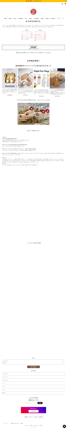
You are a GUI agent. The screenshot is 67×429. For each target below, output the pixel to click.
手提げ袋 (3, 392)
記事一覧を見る (33, 366)
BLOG (15, 18)
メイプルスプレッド (5, 380)
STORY (30, 18)
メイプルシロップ (5, 373)
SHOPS (47, 18)
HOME (5, 18)
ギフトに (3, 389)
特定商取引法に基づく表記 (15, 423)
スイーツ (3, 383)
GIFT (26, 18)
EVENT (42, 18)
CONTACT (53, 18)
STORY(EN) (36, 18)
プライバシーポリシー (6, 423)
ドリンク (3, 386)
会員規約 (21, 423)
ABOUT (10, 18)
